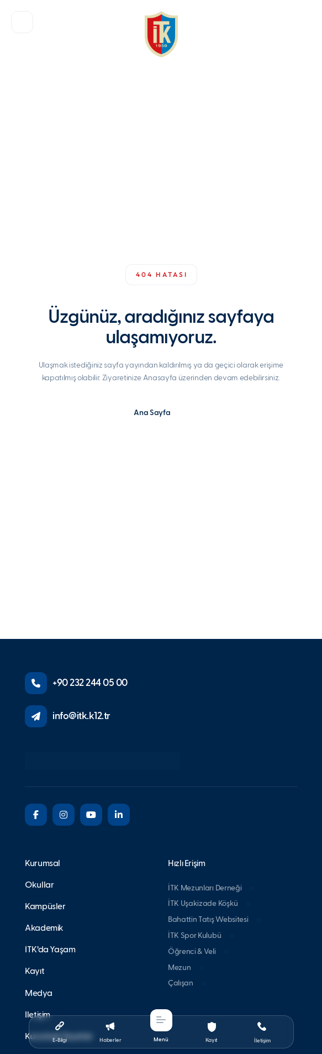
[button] (22, 22)
